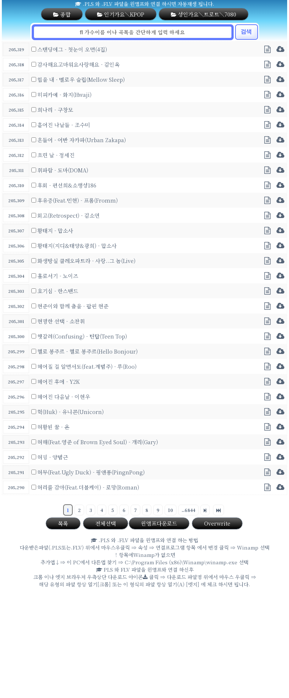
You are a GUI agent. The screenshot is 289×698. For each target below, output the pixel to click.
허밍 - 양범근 (52, 457)
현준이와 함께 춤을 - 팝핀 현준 (73, 306)
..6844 (188, 510)
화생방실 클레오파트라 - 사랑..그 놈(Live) (86, 260)
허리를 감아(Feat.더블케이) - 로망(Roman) (88, 487)
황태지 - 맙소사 (55, 230)
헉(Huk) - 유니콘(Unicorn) (70, 411)
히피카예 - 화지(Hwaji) (64, 94)
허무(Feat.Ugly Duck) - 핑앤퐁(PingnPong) (91, 472)
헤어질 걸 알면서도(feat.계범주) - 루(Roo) (87, 366)
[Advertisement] (144, 644)
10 (170, 510)
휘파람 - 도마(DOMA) (62, 170)
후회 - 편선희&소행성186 (66, 185)
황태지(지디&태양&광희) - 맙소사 (77, 245)
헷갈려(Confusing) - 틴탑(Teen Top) (82, 336)
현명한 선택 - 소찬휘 (61, 321)
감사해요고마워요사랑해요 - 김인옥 (78, 64)
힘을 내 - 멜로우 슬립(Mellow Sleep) (81, 79)
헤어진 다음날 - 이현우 (63, 396)
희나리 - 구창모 (55, 109)
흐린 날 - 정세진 (56, 155)
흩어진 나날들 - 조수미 (63, 125)
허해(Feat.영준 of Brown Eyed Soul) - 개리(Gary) (97, 442)
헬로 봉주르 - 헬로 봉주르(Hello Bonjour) (87, 351)
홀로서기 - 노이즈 (57, 276)
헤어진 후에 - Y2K (58, 381)
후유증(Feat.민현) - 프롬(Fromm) (77, 200)
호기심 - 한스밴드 (57, 291)
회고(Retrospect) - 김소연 (68, 215)
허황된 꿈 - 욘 (53, 427)
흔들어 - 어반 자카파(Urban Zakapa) (81, 140)
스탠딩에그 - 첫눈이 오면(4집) (72, 49)
